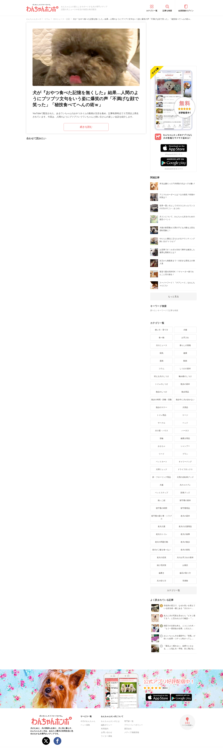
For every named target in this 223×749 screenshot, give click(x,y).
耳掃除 (185, 581)
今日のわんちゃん (88, 721)
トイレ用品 (161, 415)
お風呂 (185, 565)
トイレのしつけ (161, 384)
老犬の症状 (161, 557)
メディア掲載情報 (131, 732)
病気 (161, 353)
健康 (185, 353)
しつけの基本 (185, 369)
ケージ (185, 415)
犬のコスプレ (185, 485)
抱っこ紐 (161, 500)
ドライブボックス (185, 469)
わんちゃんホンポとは (110, 721)
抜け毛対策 (161, 565)
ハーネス (185, 431)
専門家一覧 (128, 721)
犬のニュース (161, 345)
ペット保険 (85, 725)
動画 (185, 361)
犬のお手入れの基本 (185, 557)
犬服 (161, 485)
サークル (161, 423)
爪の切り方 (161, 581)
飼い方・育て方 (161, 330)
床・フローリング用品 (161, 477)
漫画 (161, 361)
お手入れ (185, 338)
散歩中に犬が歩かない (185, 400)
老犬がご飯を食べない (161, 550)
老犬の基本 (185, 516)
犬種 (185, 330)
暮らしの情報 (185, 345)
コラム (161, 369)
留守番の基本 (185, 500)
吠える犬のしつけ (161, 376)
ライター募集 (106, 736)
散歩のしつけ (161, 392)
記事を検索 (167, 11)
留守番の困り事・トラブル (161, 517)
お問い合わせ (106, 732)
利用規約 (104, 729)
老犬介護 (161, 526)
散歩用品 (185, 392)
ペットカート (161, 462)
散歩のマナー (161, 407)
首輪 (161, 438)
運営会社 (128, 729)
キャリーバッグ (185, 462)
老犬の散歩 (185, 542)
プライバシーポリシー (133, 725)
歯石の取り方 (185, 573)
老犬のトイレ (161, 534)
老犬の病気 (185, 550)
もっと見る (173, 296)
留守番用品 (185, 508)
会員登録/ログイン (186, 11)
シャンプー (185, 446)
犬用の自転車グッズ (185, 477)
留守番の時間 (161, 508)
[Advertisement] (173, 41)
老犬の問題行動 (161, 542)
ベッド (185, 423)
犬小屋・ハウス (161, 431)
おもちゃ (161, 446)
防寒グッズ (185, 493)
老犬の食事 (185, 534)
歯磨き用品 (185, 438)
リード (161, 454)
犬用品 (185, 407)
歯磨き (161, 573)
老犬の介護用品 (185, 526)
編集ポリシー (106, 725)
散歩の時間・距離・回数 (161, 400)
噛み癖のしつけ (185, 376)
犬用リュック (161, 469)
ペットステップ (161, 493)
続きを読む (86, 127)
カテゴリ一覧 (151, 11)
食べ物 (161, 338)
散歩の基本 (185, 384)
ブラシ (185, 454)
